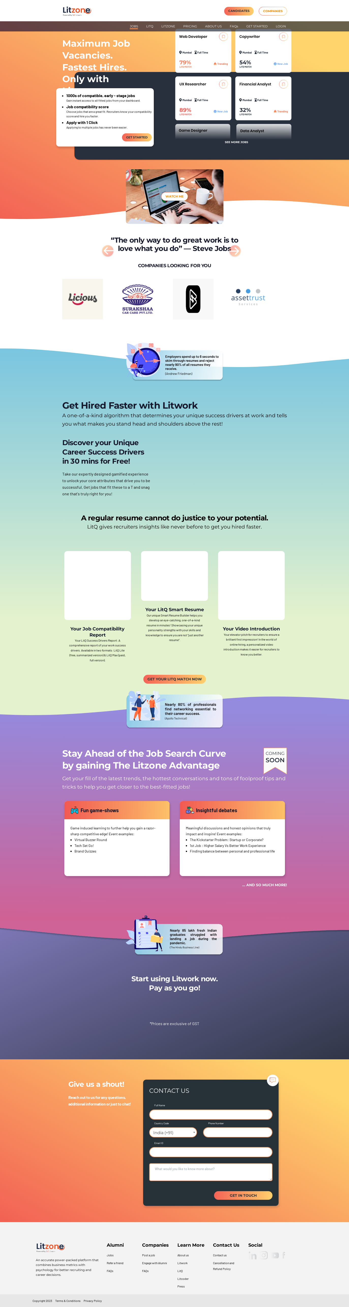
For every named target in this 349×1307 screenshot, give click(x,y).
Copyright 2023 (42, 1300)
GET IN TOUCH (243, 1195)
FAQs (234, 26)
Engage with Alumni (154, 1263)
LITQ (149, 26)
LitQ (180, 1271)
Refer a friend (115, 1263)
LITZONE (168, 26)
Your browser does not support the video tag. (222, 472)
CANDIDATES (239, 11)
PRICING (190, 26)
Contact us (220, 1255)
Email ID (158, 1143)
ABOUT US (213, 26)
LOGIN (281, 26)
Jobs (110, 1255)
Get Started (137, 137)
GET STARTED (257, 26)
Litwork (182, 1263)
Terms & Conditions (68, 1300)
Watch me (174, 196)
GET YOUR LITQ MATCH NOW (174, 679)
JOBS (134, 26)
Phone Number (216, 1123)
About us (183, 1255)
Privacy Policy (93, 1300)
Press (181, 1286)
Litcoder (183, 1278)
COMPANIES (273, 11)
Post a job (148, 1255)
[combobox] (173, 1132)
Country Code (161, 1123)
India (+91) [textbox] (163, 1132)
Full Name (159, 1105)
